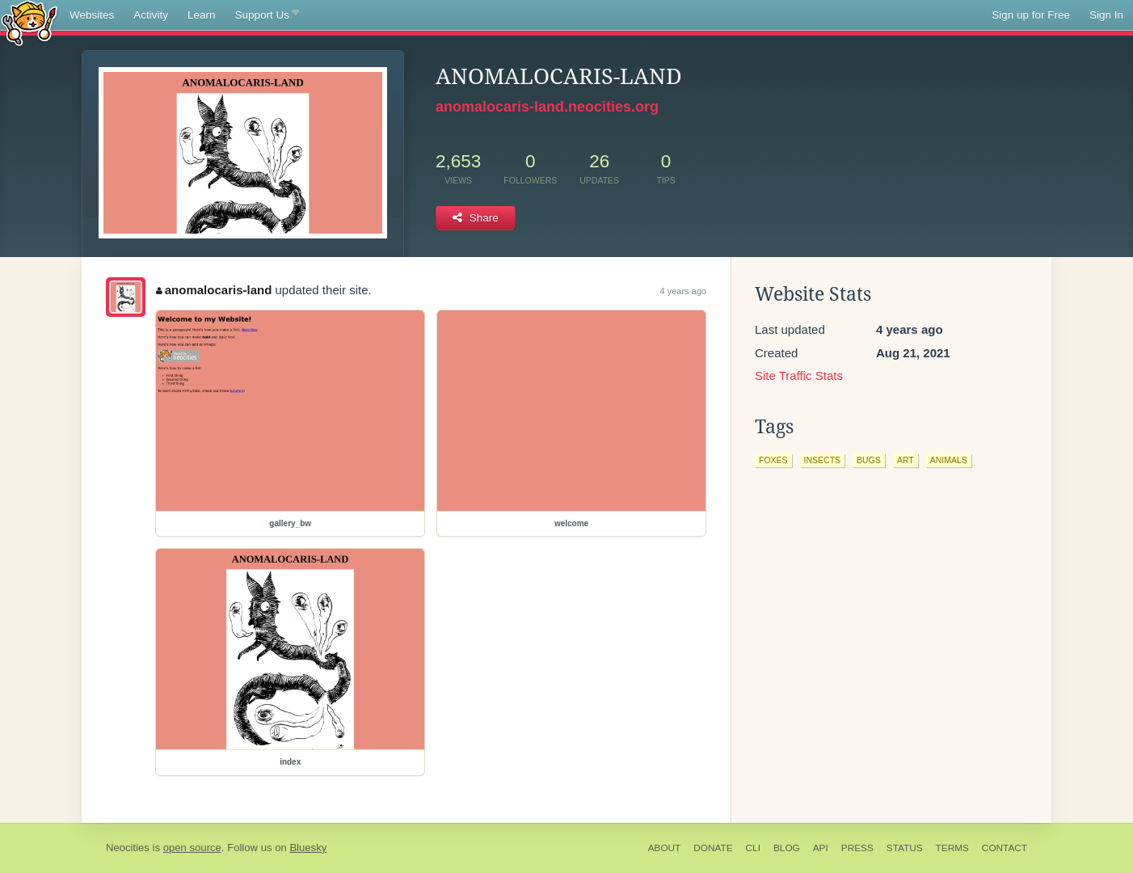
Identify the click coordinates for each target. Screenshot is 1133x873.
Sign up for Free (1031, 15)
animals (948, 460)
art (905, 460)
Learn (201, 15)
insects (822, 460)
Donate (712, 848)
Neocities (128, 847)
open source (192, 847)
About (664, 848)
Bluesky (307, 847)
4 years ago (683, 291)
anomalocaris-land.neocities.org (547, 107)
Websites (91, 15)
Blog (786, 848)
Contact (1004, 848)
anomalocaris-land (214, 290)
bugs (869, 460)
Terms (952, 848)
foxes (773, 460)
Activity (150, 15)
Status (905, 848)
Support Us (267, 15)
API (820, 848)
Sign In (1106, 15)
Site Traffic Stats (799, 375)
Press (857, 848)
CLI (753, 848)
